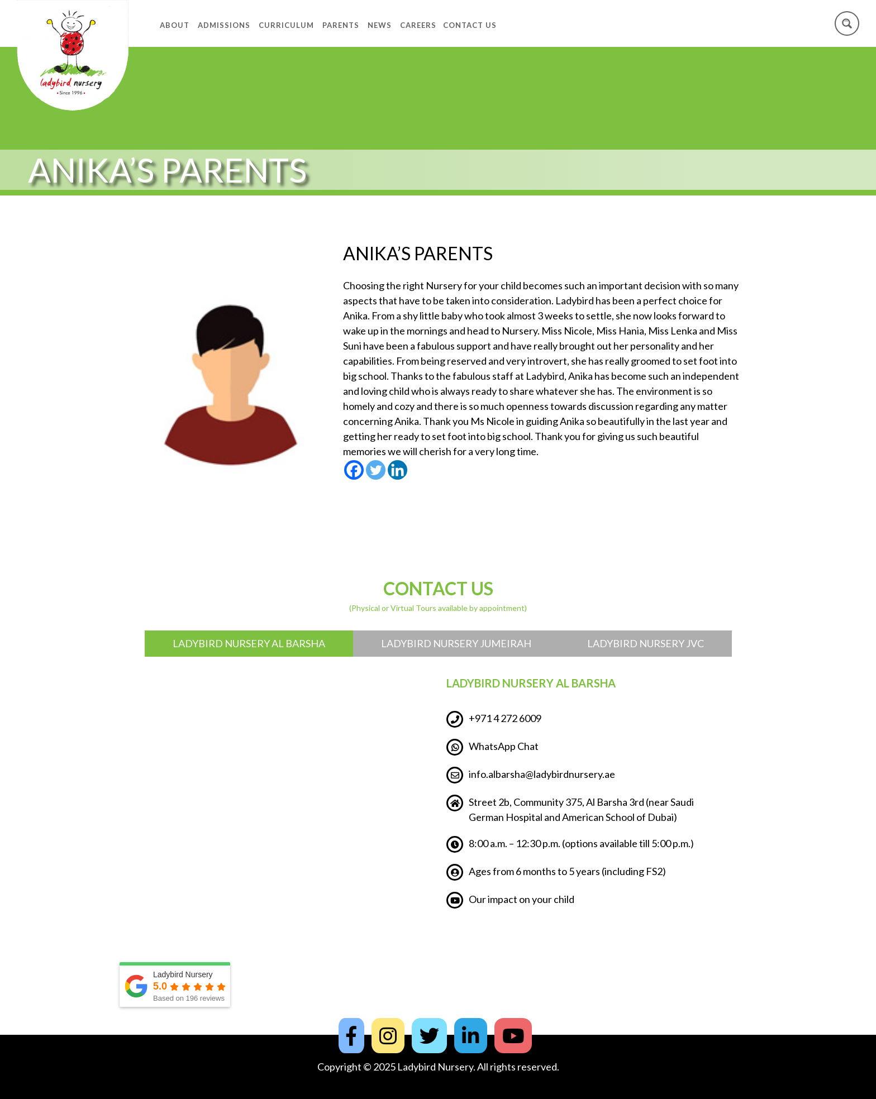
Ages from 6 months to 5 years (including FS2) (556, 872)
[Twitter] (375, 470)
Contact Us (470, 25)
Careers (418, 25)
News (380, 25)
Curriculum (286, 25)
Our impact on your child (510, 900)
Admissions (224, 25)
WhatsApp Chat (492, 747)
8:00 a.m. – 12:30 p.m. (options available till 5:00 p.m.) (570, 844)
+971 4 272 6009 (493, 719)
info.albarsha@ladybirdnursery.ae (530, 775)
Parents (340, 25)
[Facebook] (354, 470)
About (174, 25)
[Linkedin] (397, 470)
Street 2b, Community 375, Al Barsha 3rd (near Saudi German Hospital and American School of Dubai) (570, 809)
